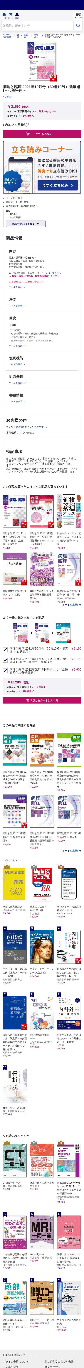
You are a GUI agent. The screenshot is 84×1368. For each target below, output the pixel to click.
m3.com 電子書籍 (7, 36)
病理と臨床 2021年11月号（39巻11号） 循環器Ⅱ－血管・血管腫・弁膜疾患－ (38, 661)
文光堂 (7, 96)
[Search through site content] (37, 25)
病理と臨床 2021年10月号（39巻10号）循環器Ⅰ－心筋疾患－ (39, 650)
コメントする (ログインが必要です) (25, 427)
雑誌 (18, 36)
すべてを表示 (70, 604)
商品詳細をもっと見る (23, 223)
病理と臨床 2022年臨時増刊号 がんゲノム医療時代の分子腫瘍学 (39, 671)
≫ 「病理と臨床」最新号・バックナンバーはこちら (35, 273)
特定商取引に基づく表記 (59, 1361)
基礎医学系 (26, 36)
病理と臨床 (36, 36)
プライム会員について (16, 1361)
